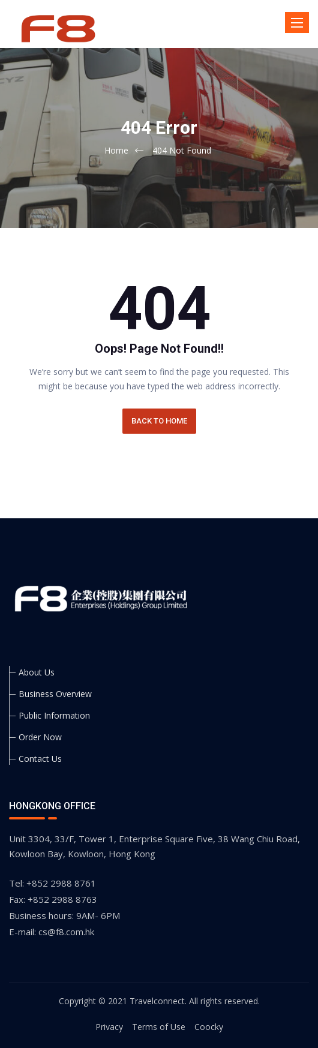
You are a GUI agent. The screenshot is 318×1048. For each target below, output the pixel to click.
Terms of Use (158, 1026)
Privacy (109, 1026)
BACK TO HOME (159, 420)
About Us (37, 672)
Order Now (40, 737)
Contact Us (40, 758)
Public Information (54, 715)
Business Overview (55, 693)
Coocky (208, 1026)
